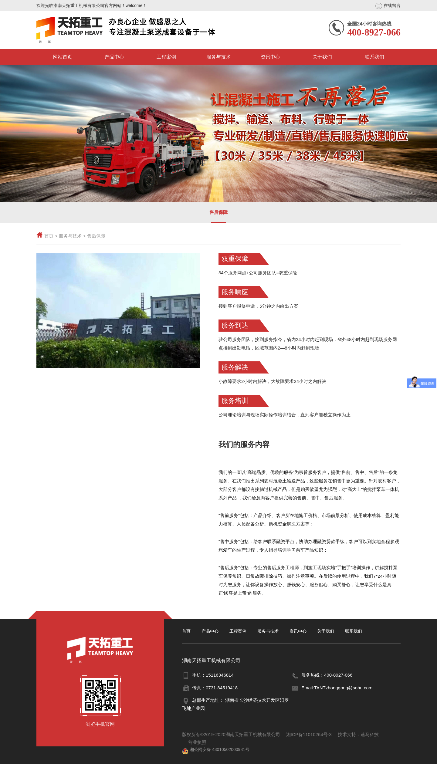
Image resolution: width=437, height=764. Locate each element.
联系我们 (374, 56)
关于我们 (322, 56)
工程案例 (166, 56)
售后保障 (218, 212)
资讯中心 (270, 56)
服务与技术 (218, 56)
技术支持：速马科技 (358, 734)
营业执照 (197, 742)
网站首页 (62, 56)
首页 (48, 235)
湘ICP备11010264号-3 (309, 734)
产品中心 (114, 56)
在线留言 (388, 6)
